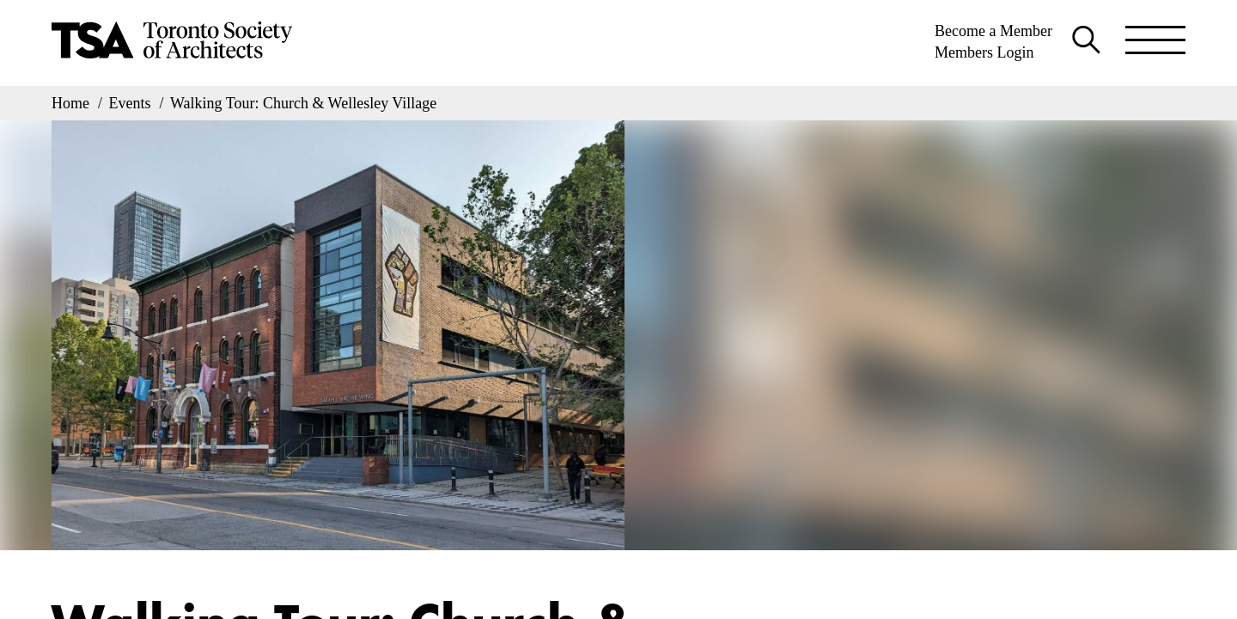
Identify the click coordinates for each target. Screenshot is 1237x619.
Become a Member (993, 31)
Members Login (984, 52)
